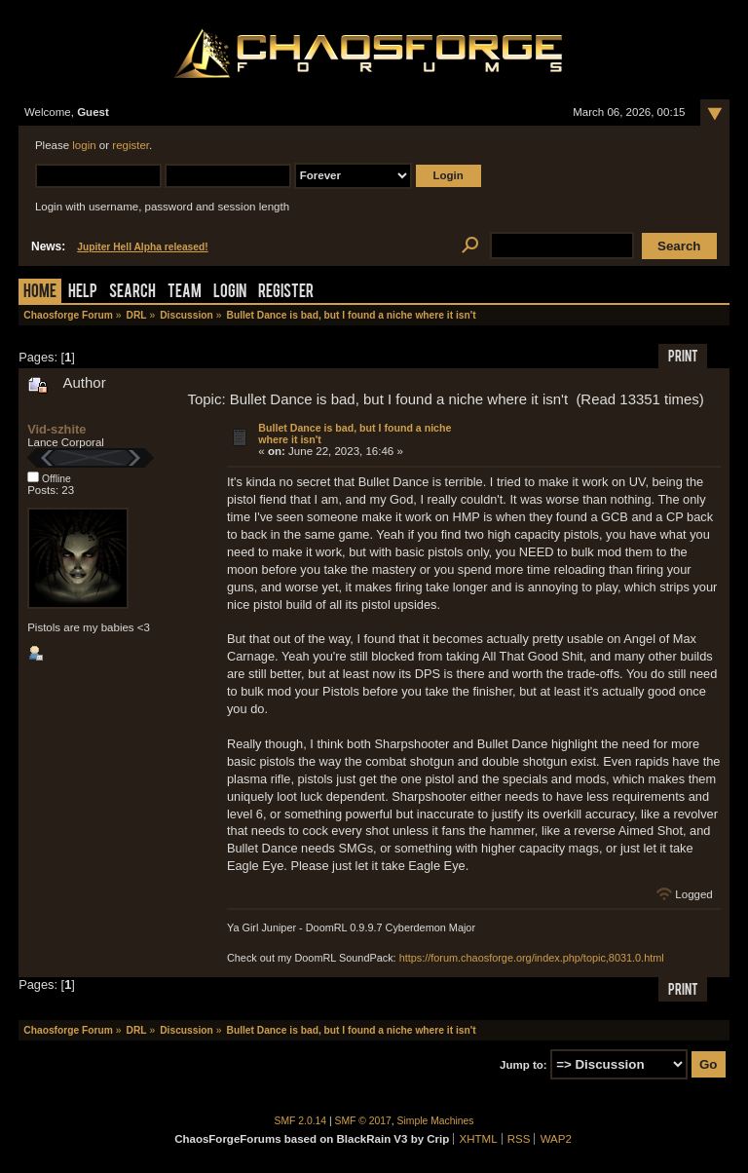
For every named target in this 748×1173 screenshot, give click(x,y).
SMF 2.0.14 (301, 1121)
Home (39, 292)
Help (82, 292)
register (130, 145)
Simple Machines (435, 1121)
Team (185, 292)
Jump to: (523, 1065)
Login (229, 292)
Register (286, 292)
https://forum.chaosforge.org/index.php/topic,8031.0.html (531, 958)
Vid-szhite (56, 429)
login (83, 145)
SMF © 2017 (363, 1121)
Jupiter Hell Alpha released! (142, 247)
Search (132, 292)
